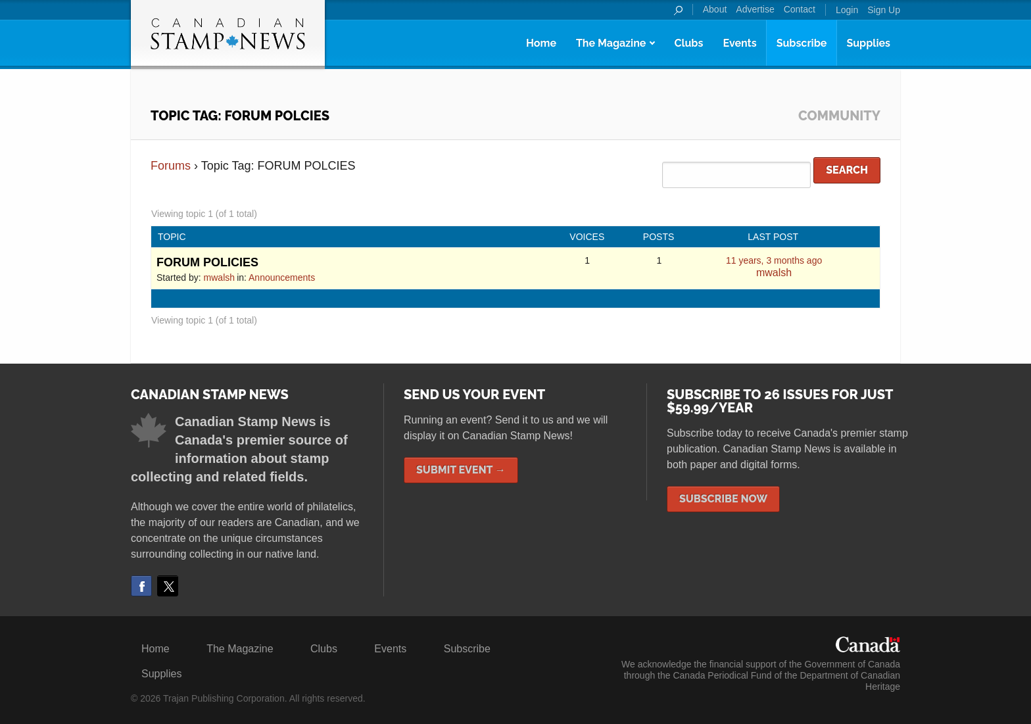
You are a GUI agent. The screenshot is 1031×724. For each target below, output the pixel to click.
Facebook (141, 585)
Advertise (755, 9)
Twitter (167, 585)
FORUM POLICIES (207, 262)
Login (847, 10)
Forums (171, 165)
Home (541, 43)
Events (739, 43)
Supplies (868, 43)
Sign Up (883, 10)
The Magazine (611, 43)
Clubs (688, 43)
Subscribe (802, 43)
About (715, 9)
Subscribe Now (723, 499)
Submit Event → (461, 470)
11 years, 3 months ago (774, 260)
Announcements (282, 277)
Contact (799, 9)
